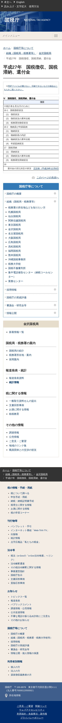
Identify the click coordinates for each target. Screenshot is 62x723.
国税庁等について (23, 48)
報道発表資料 (16, 378)
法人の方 (15, 671)
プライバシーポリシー (31, 718)
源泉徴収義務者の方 (21, 675)
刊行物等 (12, 521)
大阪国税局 (14, 237)
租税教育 (14, 413)
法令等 (11, 550)
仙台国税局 (14, 216)
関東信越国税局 (17, 220)
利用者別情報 (14, 661)
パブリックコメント (21, 604)
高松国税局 (14, 246)
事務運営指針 (18, 571)
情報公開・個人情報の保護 (25, 653)
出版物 (14, 534)
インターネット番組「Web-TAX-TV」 (30, 530)
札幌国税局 (14, 212)
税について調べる (20, 493)
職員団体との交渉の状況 (22, 449)
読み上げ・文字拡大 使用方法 (21, 6)
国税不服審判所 (17, 268)
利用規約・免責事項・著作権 (32, 714)
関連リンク (41, 706)
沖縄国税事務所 (17, 259)
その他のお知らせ (20, 620)
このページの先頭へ (48, 177)
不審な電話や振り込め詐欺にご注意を (30, 616)
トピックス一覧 (19, 596)
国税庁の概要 (14, 193)
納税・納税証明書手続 (22, 501)
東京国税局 (14, 224)
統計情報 (14, 382)
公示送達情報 (18, 612)
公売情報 (14, 436)
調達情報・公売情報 (21, 608)
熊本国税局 (14, 255)
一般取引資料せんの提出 (22, 400)
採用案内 (14, 359)
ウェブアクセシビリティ (32, 710)
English (20, 2)
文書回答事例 (16, 405)
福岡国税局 (14, 250)
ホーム (7, 48)
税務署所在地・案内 (20, 355)
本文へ (8, 2)
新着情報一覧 (16, 332)
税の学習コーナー (20, 512)
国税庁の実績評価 (16, 297)
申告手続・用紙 (19, 497)
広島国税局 (14, 242)
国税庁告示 (16, 575)
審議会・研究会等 (16, 305)
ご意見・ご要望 (17, 441)
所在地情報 (13, 695)
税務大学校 (14, 263)
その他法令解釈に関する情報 (26, 567)
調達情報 (14, 432)
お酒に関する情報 (19, 409)
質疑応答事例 (18, 583)
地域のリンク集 (17, 445)
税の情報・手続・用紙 (19, 487)
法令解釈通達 (18, 563)
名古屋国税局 (15, 233)
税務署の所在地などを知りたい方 (26, 207)
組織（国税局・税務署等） (21, 53)
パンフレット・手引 (21, 526)
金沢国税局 (45, 53)
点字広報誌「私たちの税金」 (26, 542)
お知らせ (12, 591)
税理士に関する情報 (21, 505)
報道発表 (15, 600)
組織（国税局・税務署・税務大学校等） (31, 638)
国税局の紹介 (16, 350)
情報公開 (12, 313)
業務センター (15, 281)
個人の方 (15, 667)
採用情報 (12, 289)
